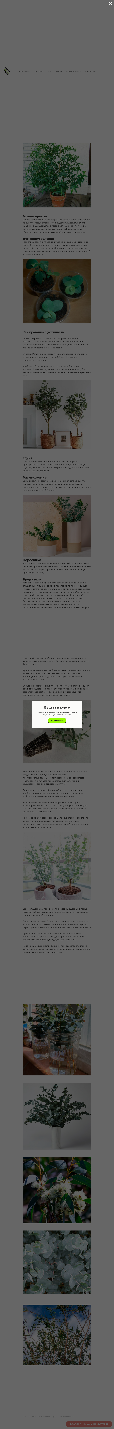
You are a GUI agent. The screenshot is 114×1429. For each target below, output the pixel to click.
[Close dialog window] (110, 3)
